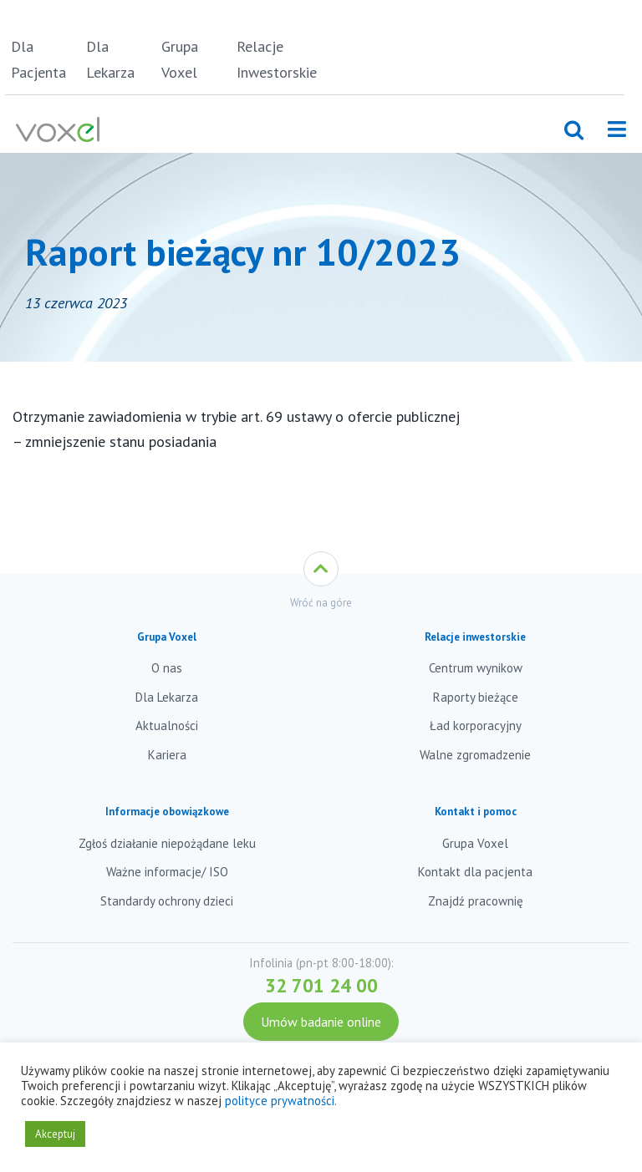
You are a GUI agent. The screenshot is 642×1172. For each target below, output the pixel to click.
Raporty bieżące (475, 697)
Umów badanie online (321, 1021)
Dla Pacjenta (38, 59)
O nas (166, 668)
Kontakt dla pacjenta (475, 872)
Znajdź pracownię (475, 901)
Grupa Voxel (179, 59)
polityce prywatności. (281, 1101)
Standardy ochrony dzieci (166, 901)
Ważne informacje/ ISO (167, 872)
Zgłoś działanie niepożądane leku (167, 843)
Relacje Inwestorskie (271, 59)
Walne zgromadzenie (475, 755)
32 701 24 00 (321, 985)
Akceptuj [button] (55, 1134)
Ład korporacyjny (476, 725)
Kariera (167, 755)
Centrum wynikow (475, 668)
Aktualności (166, 725)
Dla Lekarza (110, 59)
